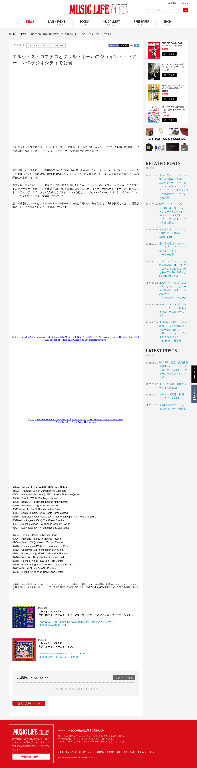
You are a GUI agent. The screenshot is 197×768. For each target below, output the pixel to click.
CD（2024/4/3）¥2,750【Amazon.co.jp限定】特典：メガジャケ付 (76, 621)
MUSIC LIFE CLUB (98, 9)
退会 (119, 752)
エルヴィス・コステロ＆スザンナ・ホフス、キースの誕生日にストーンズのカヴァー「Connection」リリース (173, 290)
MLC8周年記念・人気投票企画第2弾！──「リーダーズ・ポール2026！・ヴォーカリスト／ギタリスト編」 (173, 370)
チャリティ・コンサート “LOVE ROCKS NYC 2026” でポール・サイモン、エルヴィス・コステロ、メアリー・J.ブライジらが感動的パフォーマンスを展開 (173, 186)
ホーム (12, 34)
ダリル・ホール (57, 45)
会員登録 (100, 752)
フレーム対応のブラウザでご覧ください (75, 105)
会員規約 (110, 752)
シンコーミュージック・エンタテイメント (87, 730)
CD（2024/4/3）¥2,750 (53, 625)
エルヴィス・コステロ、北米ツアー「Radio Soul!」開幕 (172, 233)
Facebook (194, 393)
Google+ (131, 45)
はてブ (136, 45)
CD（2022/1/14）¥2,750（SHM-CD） (61, 657)
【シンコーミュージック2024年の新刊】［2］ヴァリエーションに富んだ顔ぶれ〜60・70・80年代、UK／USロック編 (173, 268)
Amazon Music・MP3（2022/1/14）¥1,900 (63, 653)
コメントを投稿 (124, 677)
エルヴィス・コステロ (37, 45)
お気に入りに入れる (29, 703)
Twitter (124, 45)
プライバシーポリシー (147, 752)
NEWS (23, 34)
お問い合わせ (129, 752)
